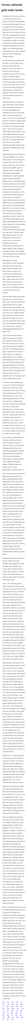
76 (8, 1012)
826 (3, 1008)
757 (3, 1019)
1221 (4, 1017)
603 (12, 1002)
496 (8, 1015)
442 (16, 1015)
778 (17, 1010)
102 (3, 1015)
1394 (17, 1017)
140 (21, 1006)
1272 (8, 1002)
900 (12, 1012)
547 (8, 1019)
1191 (7, 1006)
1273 (22, 1017)
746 (3, 1002)
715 (20, 1012)
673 (12, 1015)
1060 (12, 1010)
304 (8, 1010)
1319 (8, 1008)
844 (12, 1004)
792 (8, 1004)
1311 (21, 1015)
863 (21, 1010)
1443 (21, 1004)
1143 (4, 1012)
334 (17, 1004)
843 (17, 1006)
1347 (17, 1002)
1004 (13, 1008)
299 (16, 1012)
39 (21, 1002)
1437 (18, 1008)
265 (3, 1010)
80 (12, 1017)
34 (3, 1006)
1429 (12, 1019)
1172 (22, 1008)
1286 (8, 1017)
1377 (4, 1004)
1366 (12, 1006)
